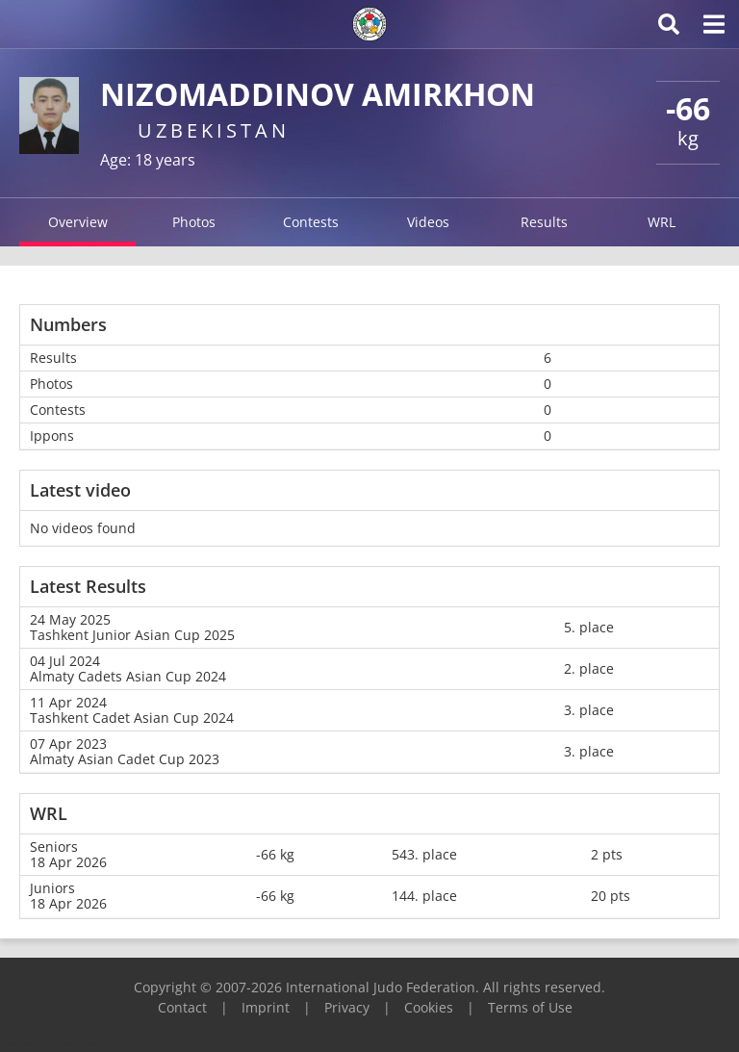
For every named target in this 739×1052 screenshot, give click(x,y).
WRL (661, 222)
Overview (78, 222)
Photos (194, 222)
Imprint (266, 1007)
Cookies (428, 1007)
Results (544, 222)
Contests (311, 222)
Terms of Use (530, 1007)
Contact (182, 1007)
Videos (428, 222)
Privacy (347, 1007)
